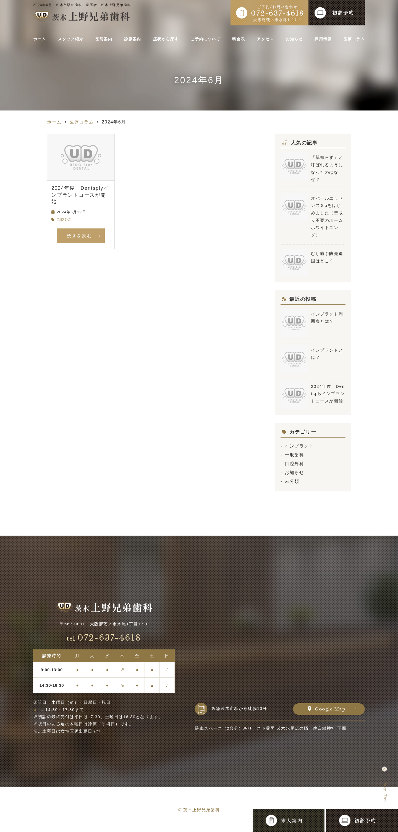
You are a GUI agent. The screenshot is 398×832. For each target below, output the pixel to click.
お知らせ (293, 39)
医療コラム (352, 39)
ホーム (41, 39)
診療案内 (132, 39)
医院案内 (104, 39)
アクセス (265, 39)
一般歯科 (294, 454)
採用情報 (321, 39)
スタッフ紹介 (71, 39)
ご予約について (207, 39)
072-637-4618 (104, 638)
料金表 (240, 39)
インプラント (299, 446)
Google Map (330, 709)
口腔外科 (64, 220)
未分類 (292, 481)
